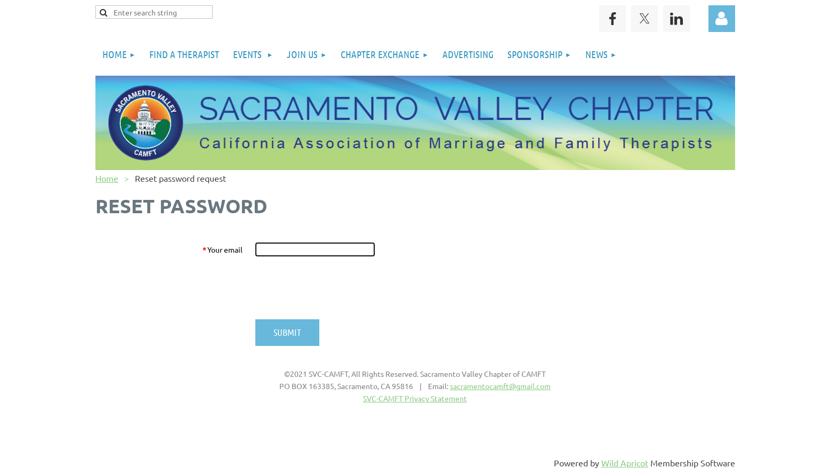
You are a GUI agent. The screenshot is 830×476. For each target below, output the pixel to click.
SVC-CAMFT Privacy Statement (415, 398)
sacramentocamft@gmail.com (500, 386)
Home (106, 178)
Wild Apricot (624, 462)
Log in (721, 18)
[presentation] (336, 288)
